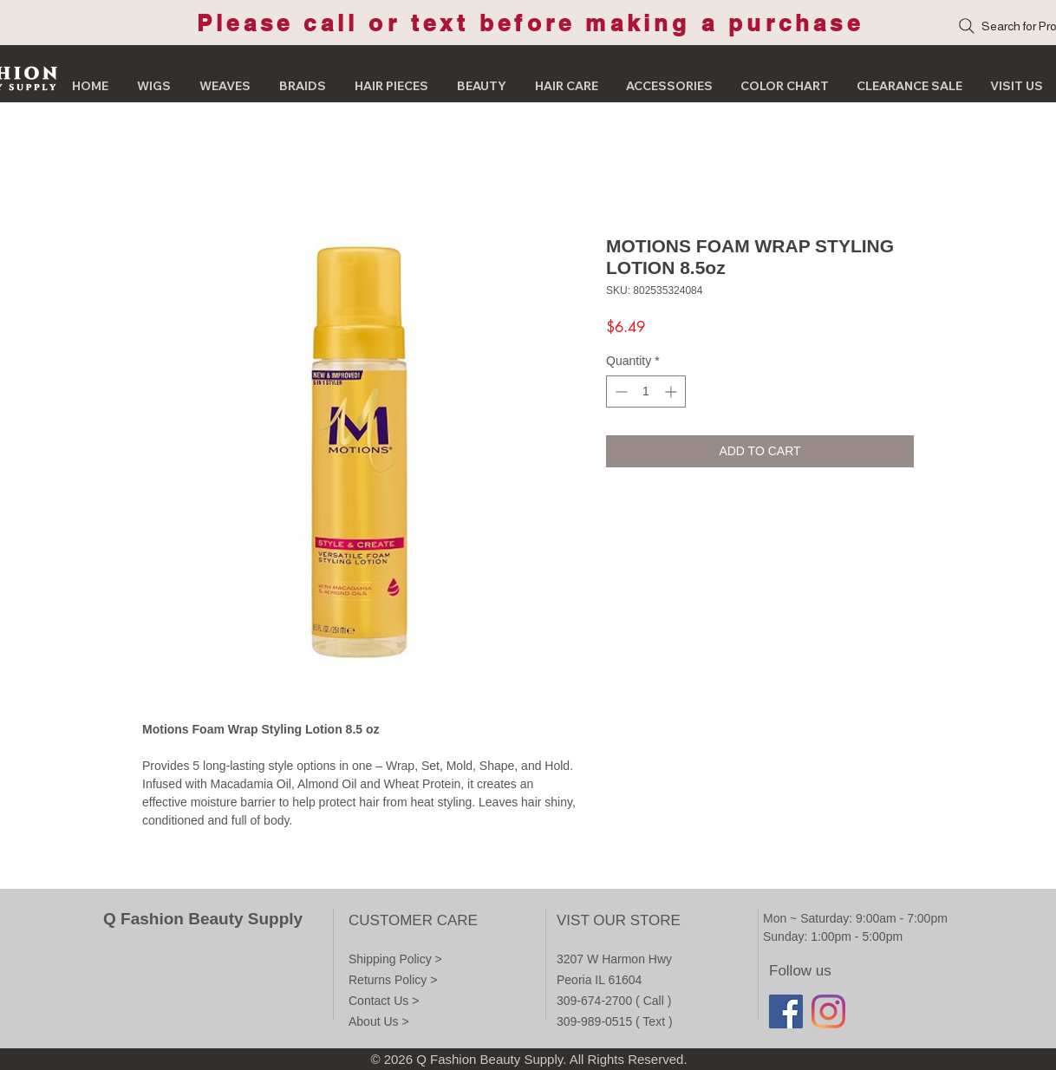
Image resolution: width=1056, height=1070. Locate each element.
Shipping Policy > (395, 959)
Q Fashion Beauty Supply (203, 919)
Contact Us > (384, 1001)
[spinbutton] (646, 391)
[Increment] (672, 391)
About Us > (379, 1021)
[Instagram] (828, 1011)
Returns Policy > (393, 980)
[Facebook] (786, 1011)
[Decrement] (619, 391)
